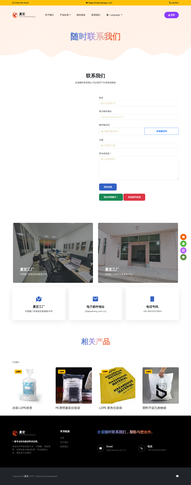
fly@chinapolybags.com (99, 2)
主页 (62, 438)
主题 (101, 139)
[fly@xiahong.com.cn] (95, 311)
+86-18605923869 (156, 450)
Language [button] (113, 14)
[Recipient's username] (122, 131)
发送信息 (108, 187)
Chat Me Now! (20, 2)
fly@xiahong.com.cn (116, 450)
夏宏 (26, 476)
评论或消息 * (105, 153)
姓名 (101, 97)
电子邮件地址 (105, 111)
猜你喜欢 (81, 14)
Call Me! (174, 2)
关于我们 (49, 14)
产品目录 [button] (64, 14)
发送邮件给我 (134, 197)
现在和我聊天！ (111, 197)
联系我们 (95, 14)
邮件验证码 (104, 125)
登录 (171, 15)
